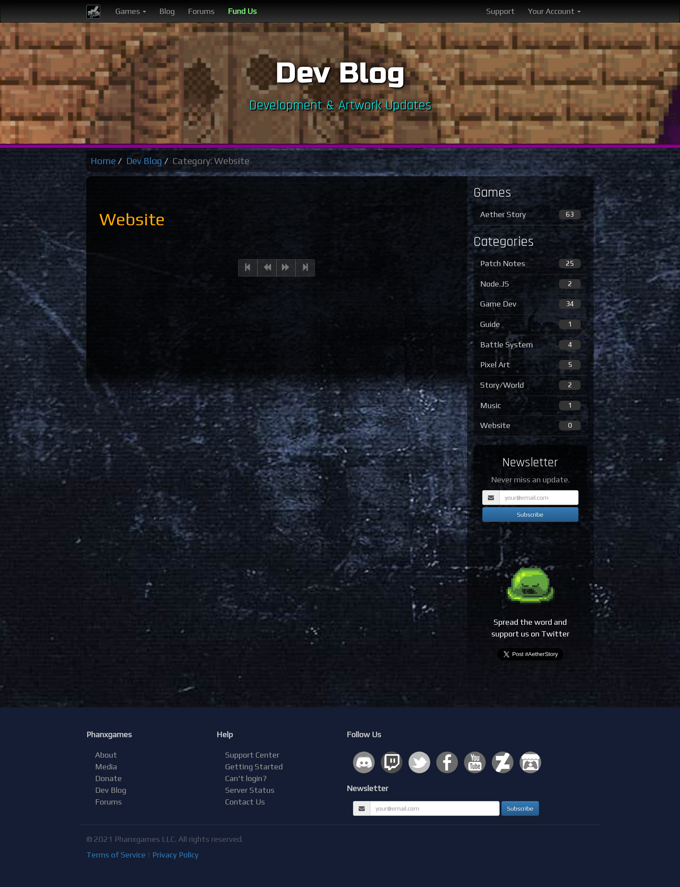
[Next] (286, 268)
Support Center (252, 754)
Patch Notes (530, 263)
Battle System (530, 345)
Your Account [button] (554, 11)
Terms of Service (116, 854)
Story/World (530, 385)
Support (500, 11)
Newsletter (367, 788)
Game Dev (530, 304)
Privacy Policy (175, 854)
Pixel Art (530, 364)
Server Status (250, 790)
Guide (530, 324)
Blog (167, 11)
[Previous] (248, 268)
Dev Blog (144, 160)
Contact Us (245, 801)
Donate (108, 778)
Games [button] (130, 11)
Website (530, 425)
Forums (201, 11)
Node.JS (530, 284)
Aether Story (530, 214)
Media (106, 766)
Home (103, 160)
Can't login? (246, 778)
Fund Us (242, 11)
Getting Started (254, 766)
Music (530, 405)
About (106, 754)
